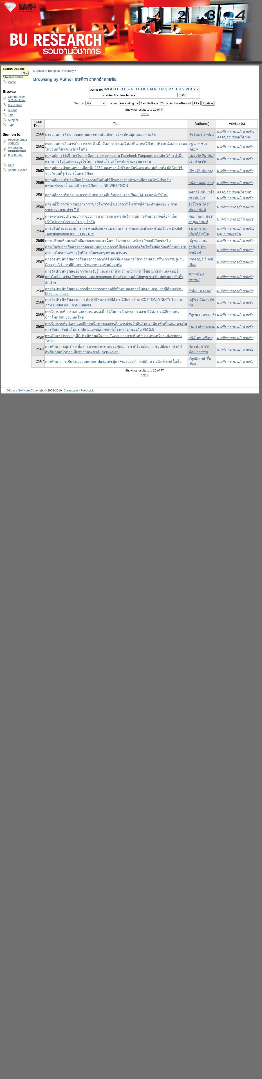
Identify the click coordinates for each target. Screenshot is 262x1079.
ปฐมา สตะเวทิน (229, 234)
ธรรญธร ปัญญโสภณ (233, 137)
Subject (13, 120)
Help (11, 165)
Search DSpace (14, 68)
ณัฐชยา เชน (197, 240)
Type (11, 125)
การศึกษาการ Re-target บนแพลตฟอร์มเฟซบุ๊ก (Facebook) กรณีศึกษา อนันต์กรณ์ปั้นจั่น (113, 361)
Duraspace (70, 390)
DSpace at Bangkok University (53, 70)
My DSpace (15, 147)
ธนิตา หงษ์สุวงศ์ (200, 183)
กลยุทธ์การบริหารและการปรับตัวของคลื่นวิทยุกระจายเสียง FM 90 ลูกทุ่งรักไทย (106, 195)
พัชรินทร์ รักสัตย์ (201, 134)
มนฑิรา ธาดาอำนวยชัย (235, 131)
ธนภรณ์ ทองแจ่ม (201, 327)
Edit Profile (15, 155)
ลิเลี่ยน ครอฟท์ (199, 291)
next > (145, 114)
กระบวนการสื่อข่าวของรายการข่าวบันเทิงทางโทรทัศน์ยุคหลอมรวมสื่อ (100, 134)
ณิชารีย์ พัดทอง (200, 171)
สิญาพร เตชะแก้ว (201, 315)
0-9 (106, 89)
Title (10, 115)
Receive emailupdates (17, 141)
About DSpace (17, 170)
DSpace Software (18, 390)
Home (12, 82)
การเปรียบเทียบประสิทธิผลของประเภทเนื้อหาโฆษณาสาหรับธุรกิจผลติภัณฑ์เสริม (108, 240)
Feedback (87, 390)
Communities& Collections (16, 98)
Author (12, 110)
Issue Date (15, 105)
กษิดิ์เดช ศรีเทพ (200, 338)
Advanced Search (13, 77)
